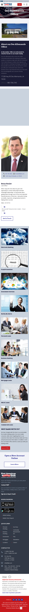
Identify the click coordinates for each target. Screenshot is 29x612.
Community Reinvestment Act (16, 531)
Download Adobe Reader (14, 608)
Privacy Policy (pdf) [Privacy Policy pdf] (16, 604)
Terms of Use (14, 606)
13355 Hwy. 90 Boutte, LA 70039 (13, 176)
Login (19, 4)
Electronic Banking (7, 247)
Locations (5, 542)
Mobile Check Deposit (8, 518)
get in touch (7, 218)
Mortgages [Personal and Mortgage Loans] (5, 539)
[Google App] (7, 510)
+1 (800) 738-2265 (9, 551)
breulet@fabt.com (19, 173)
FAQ (14, 536)
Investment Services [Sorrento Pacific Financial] (7, 292)
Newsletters (16, 539)
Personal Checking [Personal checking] (5, 528)
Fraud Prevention (7, 269)
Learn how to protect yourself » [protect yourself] (11, 592)
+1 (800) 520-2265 (12, 553)
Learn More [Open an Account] (14, 464)
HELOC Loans (5, 402)
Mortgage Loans (6, 380)
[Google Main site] (19, 600)
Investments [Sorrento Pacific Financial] (6, 536)
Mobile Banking (6, 515)
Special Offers (5, 448)
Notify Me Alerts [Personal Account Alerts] (6, 314)
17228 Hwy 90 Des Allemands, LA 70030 (12, 77)
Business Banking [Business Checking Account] (7, 358)
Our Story (15, 527)
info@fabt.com (8, 563)
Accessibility (22, 606)
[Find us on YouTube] (16, 600)
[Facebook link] (14, 600)
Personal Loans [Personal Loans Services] (6, 336)
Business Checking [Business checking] (5, 532)
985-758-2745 (12, 83)
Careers (15, 542)
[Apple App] (8, 504)
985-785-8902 (8, 173)
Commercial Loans (7, 425)
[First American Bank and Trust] (8, 4)
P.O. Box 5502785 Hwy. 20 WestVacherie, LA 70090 (9, 558)
